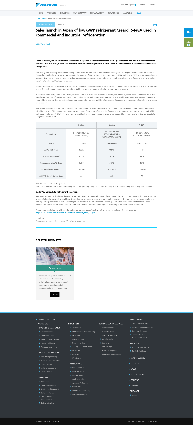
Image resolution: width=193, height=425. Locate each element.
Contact (143, 5)
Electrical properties (108, 350)
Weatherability (107, 339)
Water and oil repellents (49, 360)
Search (184, 41)
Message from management (142, 327)
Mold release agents (47, 368)
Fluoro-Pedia (136, 375)
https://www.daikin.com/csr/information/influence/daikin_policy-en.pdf (65, 213)
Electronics (75, 335)
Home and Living (77, 343)
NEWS (138, 13)
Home (38, 18)
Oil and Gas (75, 350)
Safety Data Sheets (138, 351)
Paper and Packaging (79, 383)
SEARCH (133, 386)
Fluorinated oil (45, 372)
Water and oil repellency (110, 354)
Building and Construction (81, 347)
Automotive (75, 328)
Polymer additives (47, 343)
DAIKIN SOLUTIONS (45, 319)
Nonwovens (75, 387)
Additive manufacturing (80, 390)
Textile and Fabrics (78, 379)
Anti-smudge (106, 347)
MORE (55, 294)
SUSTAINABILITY (97, 13)
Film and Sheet (76, 375)
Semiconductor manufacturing (82, 332)
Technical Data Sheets (139, 347)
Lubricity (104, 343)
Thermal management (79, 394)
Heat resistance (107, 328)
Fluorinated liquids (47, 385)
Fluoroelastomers (46, 336)
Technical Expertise (138, 331)
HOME (40, 13)
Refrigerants (44, 381)
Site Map (130, 421)
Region (127, 5)
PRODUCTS (51, 13)
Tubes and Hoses (77, 372)
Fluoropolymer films (48, 347)
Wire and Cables (77, 368)
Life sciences (75, 358)
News (44, 18)
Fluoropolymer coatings (49, 339)
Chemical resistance (108, 335)
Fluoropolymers (46, 332)
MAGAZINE (127, 13)
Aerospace (74, 354)
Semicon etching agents (49, 389)
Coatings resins (45, 364)
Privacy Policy (140, 421)
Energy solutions (77, 339)
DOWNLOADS (113, 13)
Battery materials (46, 393)
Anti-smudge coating (48, 357)
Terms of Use (152, 421)
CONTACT (134, 380)
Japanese (134, 395)
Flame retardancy (108, 332)
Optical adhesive (46, 403)
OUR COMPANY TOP (139, 323)
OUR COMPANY (79, 13)
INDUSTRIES (64, 13)
